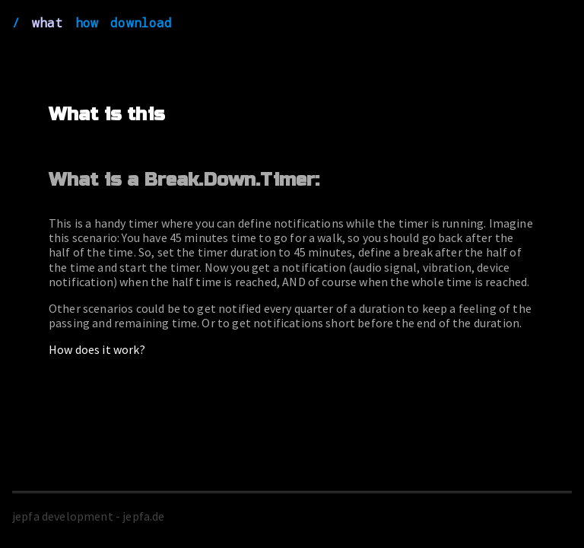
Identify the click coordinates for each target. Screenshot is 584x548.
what (47, 22)
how (86, 22)
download (141, 22)
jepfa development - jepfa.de (88, 516)
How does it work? (97, 349)
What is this (107, 115)
